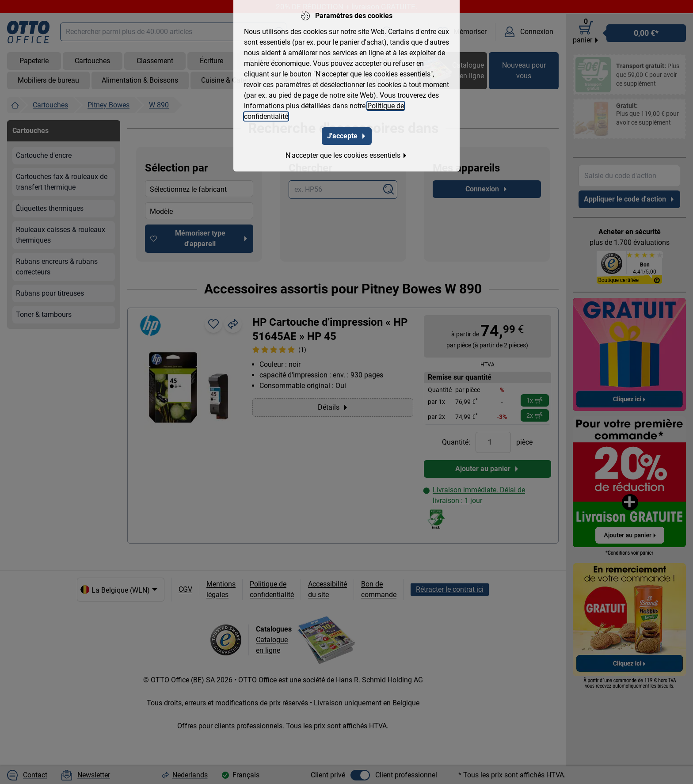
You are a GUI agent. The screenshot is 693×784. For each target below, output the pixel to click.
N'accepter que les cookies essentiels (346, 155)
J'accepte (346, 136)
